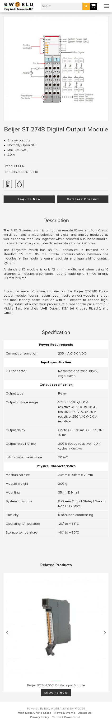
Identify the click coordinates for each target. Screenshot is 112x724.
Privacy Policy (39, 717)
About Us (85, 713)
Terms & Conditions (66, 717)
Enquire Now (29, 199)
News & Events (64, 713)
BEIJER (19, 166)
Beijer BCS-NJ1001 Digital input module (56, 685)
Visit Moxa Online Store (34, 713)
